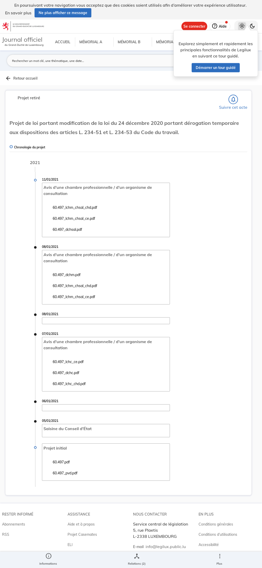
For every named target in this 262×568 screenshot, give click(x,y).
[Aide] (219, 26)
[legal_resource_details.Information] (48, 560)
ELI (70, 544)
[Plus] (219, 560)
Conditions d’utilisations (218, 534)
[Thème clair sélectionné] (242, 26)
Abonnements (13, 524)
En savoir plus (18, 12)
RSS (5, 534)
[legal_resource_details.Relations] (137, 560)
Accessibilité (209, 544)
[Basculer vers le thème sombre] (252, 26)
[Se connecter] (194, 26)
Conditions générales (216, 524)
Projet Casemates (82, 534)
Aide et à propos (81, 524)
